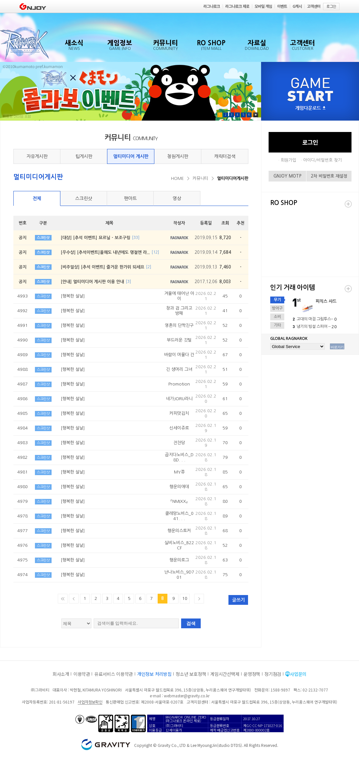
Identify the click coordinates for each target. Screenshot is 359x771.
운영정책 (251, 674)
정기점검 (272, 674)
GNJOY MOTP (287, 176)
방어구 (277, 308)
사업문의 (298, 674)
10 (184, 598)
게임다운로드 (310, 108)
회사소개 (61, 674)
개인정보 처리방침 (154, 674)
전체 (37, 198)
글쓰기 (238, 600)
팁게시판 (83, 156)
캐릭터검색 (224, 156)
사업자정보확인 (90, 702)
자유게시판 (37, 156)
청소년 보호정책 (191, 674)
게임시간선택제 (224, 674)
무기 (277, 300)
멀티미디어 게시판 (130, 156)
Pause (255, 114)
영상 (177, 198)
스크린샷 (83, 198)
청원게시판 (177, 156)
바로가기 (337, 347)
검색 (190, 623)
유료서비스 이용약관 (113, 674)
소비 (277, 317)
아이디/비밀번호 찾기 (322, 160)
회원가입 (288, 160)
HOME (177, 178)
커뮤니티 (200, 178)
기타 (277, 325)
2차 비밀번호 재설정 (329, 176)
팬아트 (130, 198)
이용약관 (81, 674)
